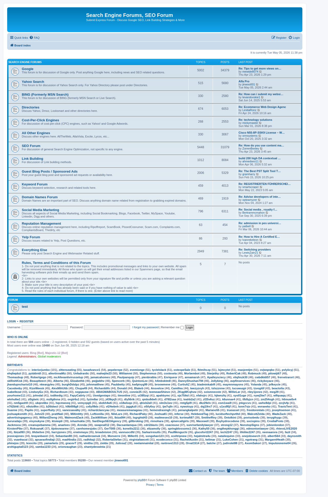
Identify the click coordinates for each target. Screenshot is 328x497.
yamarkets (51, 443)
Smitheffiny (209, 417)
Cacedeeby (14, 388)
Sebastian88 (63, 436)
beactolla (278, 388)
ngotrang (251, 439)
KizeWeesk (36, 388)
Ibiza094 (120, 417)
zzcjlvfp (284, 402)
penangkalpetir (188, 410)
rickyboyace (265, 380)
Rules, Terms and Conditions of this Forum (56, 263)
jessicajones (15, 436)
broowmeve (162, 384)
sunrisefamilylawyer (200, 424)
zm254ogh (267, 399)
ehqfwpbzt (14, 373)
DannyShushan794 (190, 380)
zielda (104, 443)
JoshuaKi (160, 413)
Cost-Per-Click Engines (40, 120)
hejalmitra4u (202, 436)
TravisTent (285, 406)
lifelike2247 (247, 432)
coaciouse (172, 424)
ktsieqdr (57, 421)
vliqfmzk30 (240, 377)
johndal (38, 395)
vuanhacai (21, 439)
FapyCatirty (78, 395)
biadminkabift (206, 384)
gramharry (248, 174)
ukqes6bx (41, 402)
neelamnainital (143, 443)
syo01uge (239, 395)
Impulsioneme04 (280, 443)
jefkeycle (275, 384)
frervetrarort (286, 377)
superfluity (47, 410)
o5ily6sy (149, 406)
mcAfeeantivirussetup (68, 377)
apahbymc (163, 395)
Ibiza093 (19, 432)
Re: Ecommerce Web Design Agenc (262, 106)
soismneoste (212, 391)
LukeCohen (230, 439)
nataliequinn (226, 436)
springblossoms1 (179, 428)
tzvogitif (258, 388)
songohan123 (155, 436)
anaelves (64, 424)
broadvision (103, 432)
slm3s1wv (165, 402)
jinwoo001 (248, 84)
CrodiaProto (275, 421)
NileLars (116, 413)
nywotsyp (186, 406)
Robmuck (254, 373)
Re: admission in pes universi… (260, 223)
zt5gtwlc (33, 399)
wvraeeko (264, 406)
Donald (122, 388)
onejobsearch (251, 436)
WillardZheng (48, 417)
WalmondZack (74, 417)
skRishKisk (14, 380)
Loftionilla (97, 413)
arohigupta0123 (17, 446)
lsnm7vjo (244, 406)
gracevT (70, 443)
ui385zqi (143, 395)
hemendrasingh (160, 410)
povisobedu (252, 417)
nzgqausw (82, 391)
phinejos (13, 443)
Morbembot (192, 373)
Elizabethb (77, 380)
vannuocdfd (127, 432)
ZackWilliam (99, 417)
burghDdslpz (70, 384)
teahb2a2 (189, 399)
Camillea (177, 388)
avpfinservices (240, 380)
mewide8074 (250, 71)
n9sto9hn (32, 406)
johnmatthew (95, 384)
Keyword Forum (34, 184)
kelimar (210, 439)
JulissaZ (121, 443)
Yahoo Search (33, 82)
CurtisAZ (184, 384)
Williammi (125, 373)
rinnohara (156, 421)
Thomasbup (15, 377)
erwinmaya (80, 432)
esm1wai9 (225, 402)
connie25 (135, 391)
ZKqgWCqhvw (187, 391)
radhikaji (89, 439)
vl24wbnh (112, 406)
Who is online (17, 337)
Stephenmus (147, 373)
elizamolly (153, 428)
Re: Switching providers (255, 249)
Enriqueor (170, 377)
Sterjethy (213, 373)
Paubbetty (118, 384)
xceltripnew (179, 436)
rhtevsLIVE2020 (286, 428)
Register (27, 321)
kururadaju (14, 421)
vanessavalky (71, 410)
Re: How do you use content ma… (261, 145)
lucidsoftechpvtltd (228, 413)
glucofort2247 (203, 432)
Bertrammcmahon (253, 212)
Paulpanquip (125, 377)
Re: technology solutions (255, 119)
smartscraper (250, 186)
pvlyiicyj (287, 369)
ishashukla (77, 421)
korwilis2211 (131, 428)
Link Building (32, 159)
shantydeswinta (94, 446)
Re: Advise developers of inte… (260, 196)
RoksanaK (37, 428)
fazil (287, 432)
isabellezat (14, 391)
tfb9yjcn (247, 399)
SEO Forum (31, 146)
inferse (178, 413)
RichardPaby (138, 413)
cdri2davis (151, 424)
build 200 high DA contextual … (260, 158)
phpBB (141, 480)
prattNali (57, 413)
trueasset (233, 410)
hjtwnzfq (220, 395)
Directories (30, 107)
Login (11, 321)
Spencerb (118, 380)
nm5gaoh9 (21, 402)
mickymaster (250, 122)
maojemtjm (245, 369)
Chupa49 (81, 388)
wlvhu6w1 (13, 399)
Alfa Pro (244, 81)
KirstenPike (15, 428)
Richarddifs (102, 388)
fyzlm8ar (92, 399)
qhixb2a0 (146, 402)
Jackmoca (14, 424)
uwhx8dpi (264, 402)
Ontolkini (230, 417)
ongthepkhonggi (228, 428)
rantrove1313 (170, 443)
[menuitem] (34, 38)
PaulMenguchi (177, 432)
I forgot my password (145, 327)
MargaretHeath (275, 439)
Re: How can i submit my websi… (261, 94)
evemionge (137, 369)
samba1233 (42, 446)
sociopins (253, 421)
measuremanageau (129, 410)
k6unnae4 (228, 399)
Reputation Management (41, 223)
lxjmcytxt (224, 369)
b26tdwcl (52, 406)
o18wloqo (125, 402)
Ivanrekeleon (250, 239)
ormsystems (250, 135)
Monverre (114, 436)
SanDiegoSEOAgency (106, 421)
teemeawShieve (159, 391)
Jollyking (217, 380)
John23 (39, 413)
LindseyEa (36, 391)
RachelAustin (189, 439)
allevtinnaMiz (57, 373)
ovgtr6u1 (73, 399)
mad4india (69, 439)
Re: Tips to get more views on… (260, 68)
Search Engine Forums (25, 62)
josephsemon (281, 410)
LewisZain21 (250, 252)
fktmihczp (204, 369)
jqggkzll (131, 406)
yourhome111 (16, 395)
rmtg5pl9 (186, 402)
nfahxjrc (201, 395)
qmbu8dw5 (149, 399)
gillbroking (136, 421)
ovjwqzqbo (267, 369)
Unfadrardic (81, 373)
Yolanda (256, 384)
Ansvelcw (157, 388)
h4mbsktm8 (163, 380)
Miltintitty (76, 413)
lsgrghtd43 (140, 417)
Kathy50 (204, 428)
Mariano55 (212, 410)
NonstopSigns (249, 424)
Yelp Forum (31, 237)
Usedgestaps (101, 395)
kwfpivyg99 (139, 384)
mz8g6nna (53, 399)
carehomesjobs (86, 428)
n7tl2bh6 (13, 406)
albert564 (274, 436)
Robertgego (38, 377)
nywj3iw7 (260, 395)
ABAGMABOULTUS (109, 391)
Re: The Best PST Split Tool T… (260, 171)
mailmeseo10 (163, 417)
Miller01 (133, 436)
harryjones (59, 432)
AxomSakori (253, 443)
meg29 (274, 391)
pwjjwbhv (98, 380)
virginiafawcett (139, 439)
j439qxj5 (111, 399)
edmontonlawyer (257, 428)
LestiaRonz (249, 110)
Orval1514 (192, 443)
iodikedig (56, 395)
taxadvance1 (91, 369)
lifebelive (38, 432)
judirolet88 (230, 443)
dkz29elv (205, 402)
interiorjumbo (41, 369)
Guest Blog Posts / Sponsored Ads (50, 171)
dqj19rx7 (206, 406)
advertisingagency (19, 417)
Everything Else (34, 250)
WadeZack (279, 413)
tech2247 (226, 432)
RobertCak (233, 373)
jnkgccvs (245, 402)
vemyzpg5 (84, 402)
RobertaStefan (112, 439)
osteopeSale (181, 369)
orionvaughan (67, 446)
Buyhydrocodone (227, 421)
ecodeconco (164, 439)
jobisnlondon (275, 424)
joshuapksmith (17, 413)
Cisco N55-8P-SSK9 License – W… (262, 132)
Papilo (29, 410)
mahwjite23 (103, 373)
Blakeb (139, 388)
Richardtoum (59, 391)
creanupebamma (39, 424)
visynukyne (37, 421)
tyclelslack (159, 369)
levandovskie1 (251, 97)
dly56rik (129, 399)
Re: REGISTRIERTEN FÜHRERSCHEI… (265, 183)
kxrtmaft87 (187, 417)
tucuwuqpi (239, 388)
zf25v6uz (209, 399)
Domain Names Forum (40, 197)
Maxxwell (202, 421)
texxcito (31, 443)
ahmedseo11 (250, 161)
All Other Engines (36, 133)
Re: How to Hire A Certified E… (259, 236)
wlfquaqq (279, 395)
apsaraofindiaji (45, 439)
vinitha (88, 443)
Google (27, 69)
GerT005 (109, 428)
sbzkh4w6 (105, 402)
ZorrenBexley (250, 148)
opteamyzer (249, 199)
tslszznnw (218, 388)
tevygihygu (274, 417)
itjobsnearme (60, 428)
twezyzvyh (197, 388)
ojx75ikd (183, 395)
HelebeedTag (199, 413)
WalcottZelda (256, 413)
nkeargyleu (47, 384)
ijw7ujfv (167, 406)
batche (211, 443)
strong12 (226, 424)
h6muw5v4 (289, 399)
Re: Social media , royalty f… (258, 209)
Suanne (12, 410)
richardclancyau (98, 410)
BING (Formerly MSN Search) (45, 94)
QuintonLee (140, 380)
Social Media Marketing (40, 210)
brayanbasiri (39, 436)
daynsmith (294, 436)
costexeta (170, 373)
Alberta (58, 380)
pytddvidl (34, 373)
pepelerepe (115, 369)
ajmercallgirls (180, 421)
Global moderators (49, 356)
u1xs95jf (225, 406)
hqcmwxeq (63, 402)
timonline (124, 395)
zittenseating (67, 369)
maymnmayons (233, 384)
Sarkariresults (151, 432)
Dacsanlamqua (127, 424)
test (25, 307)
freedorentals (256, 410)
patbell (246, 226)
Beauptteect (38, 380)
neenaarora (269, 432)
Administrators (27, 356)
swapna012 (101, 424)
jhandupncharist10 (19, 384)
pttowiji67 (274, 373)
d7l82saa (170, 399)
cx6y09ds (92, 406)
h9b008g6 (71, 406)
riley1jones (255, 391)
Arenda (82, 424)
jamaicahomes (100, 377)
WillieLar (234, 391)
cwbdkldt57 (262, 377)
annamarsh (192, 377)
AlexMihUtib (60, 388)
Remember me (172, 327)
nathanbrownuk (89, 436)
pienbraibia (149, 377)
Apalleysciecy (216, 377)
